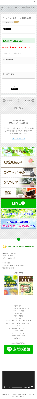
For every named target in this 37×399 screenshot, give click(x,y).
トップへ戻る (18, 239)
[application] (18, 380)
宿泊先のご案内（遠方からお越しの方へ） (18, 323)
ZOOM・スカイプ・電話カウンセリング (18, 321)
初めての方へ (18, 306)
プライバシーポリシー (18, 333)
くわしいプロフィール (18, 139)
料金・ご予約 (18, 316)
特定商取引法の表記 (18, 335)
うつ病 (17, 22)
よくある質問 (18, 330)
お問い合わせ (18, 338)
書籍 (18, 325)
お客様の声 (18, 313)
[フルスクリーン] (32, 387)
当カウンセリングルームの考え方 (18, 308)
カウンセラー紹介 (18, 311)
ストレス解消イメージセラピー (18, 328)
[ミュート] (29, 387)
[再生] (5, 387)
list (14, 86)
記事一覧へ (18, 108)
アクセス (18, 318)
